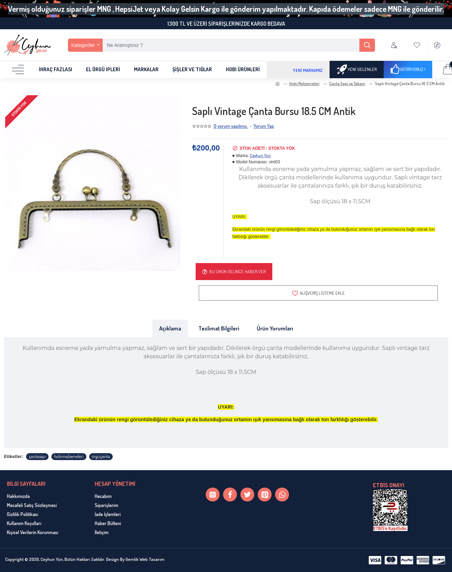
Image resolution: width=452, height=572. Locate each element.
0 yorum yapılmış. (231, 126)
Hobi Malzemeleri (304, 83)
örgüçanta (101, 456)
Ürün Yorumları (275, 329)
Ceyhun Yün (260, 155)
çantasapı (37, 456)
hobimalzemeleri (69, 456)
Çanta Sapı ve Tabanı (347, 83)
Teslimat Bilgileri (218, 329)
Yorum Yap (264, 126)
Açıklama (170, 329)
